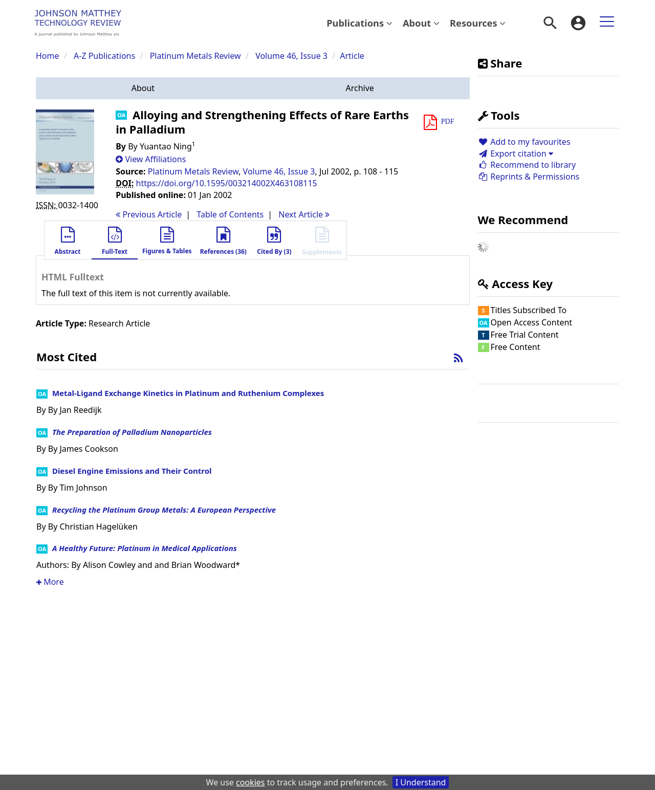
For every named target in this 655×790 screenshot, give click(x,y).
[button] (143, 88)
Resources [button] (478, 22)
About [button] (421, 22)
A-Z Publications (104, 55)
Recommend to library (527, 164)
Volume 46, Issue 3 (292, 55)
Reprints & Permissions (529, 176)
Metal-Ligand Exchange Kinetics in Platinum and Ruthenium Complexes (188, 393)
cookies (250, 782)
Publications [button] (359, 22)
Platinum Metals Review (195, 55)
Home (47, 55)
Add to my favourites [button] (524, 141)
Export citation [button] (515, 153)
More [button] (50, 581)
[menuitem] (359, 23)
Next (304, 214)
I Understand (421, 782)
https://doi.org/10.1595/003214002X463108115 (226, 183)
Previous (149, 214)
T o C (230, 214)
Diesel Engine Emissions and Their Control (132, 471)
